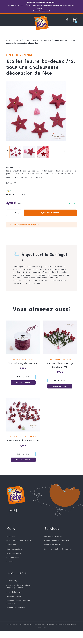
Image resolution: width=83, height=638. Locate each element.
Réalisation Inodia (39, 631)
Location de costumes (53, 543)
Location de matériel (52, 552)
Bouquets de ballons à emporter (57, 556)
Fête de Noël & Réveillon (22, 55)
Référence (10, 170)
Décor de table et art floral (60, 362)
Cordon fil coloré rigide (23, 362)
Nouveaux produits (14, 556)
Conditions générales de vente (18, 547)
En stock (10, 197)
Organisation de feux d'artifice (56, 547)
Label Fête (10, 543)
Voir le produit (23, 379)
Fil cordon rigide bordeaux (23, 365)
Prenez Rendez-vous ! (41, 11)
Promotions (11, 552)
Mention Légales (52, 631)
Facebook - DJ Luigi (14, 603)
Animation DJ (11, 588)
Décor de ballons (13, 599)
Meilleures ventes (13, 560)
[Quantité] (13, 215)
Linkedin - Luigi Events (15, 615)
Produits (9, 569)
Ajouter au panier (50, 215)
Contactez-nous (12, 565)
